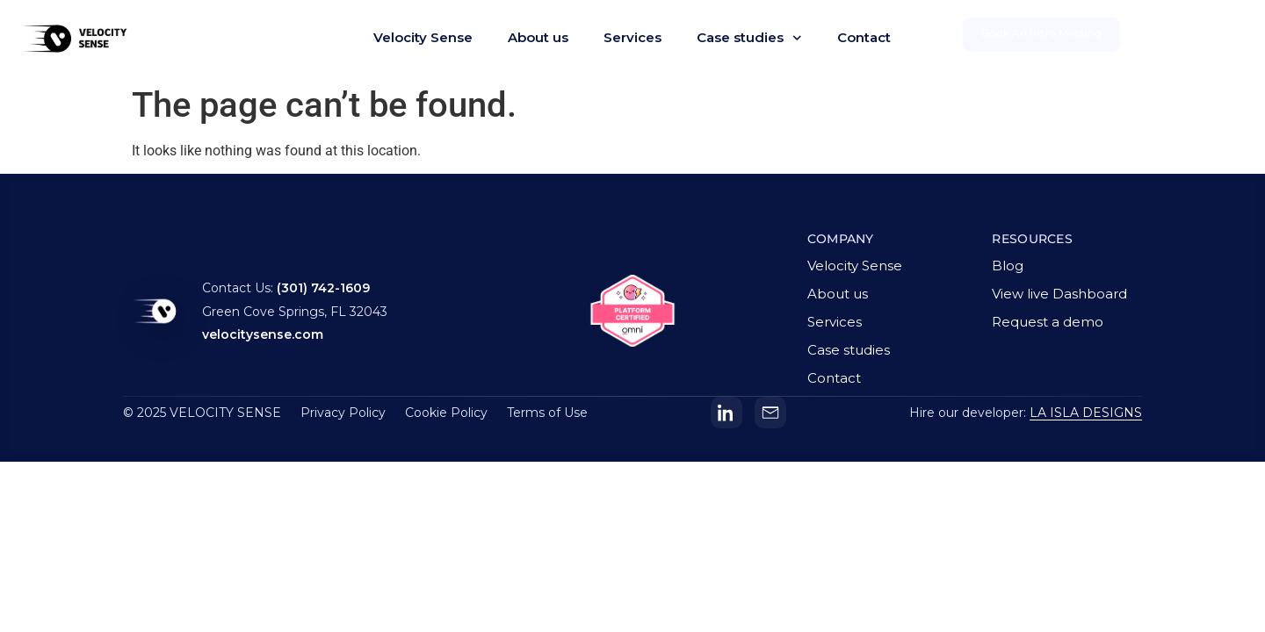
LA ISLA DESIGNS (1086, 412)
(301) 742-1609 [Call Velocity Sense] (323, 288)
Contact (864, 37)
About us (538, 37)
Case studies (749, 38)
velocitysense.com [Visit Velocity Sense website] (262, 334)
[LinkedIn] (726, 412)
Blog (1007, 265)
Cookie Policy (446, 412)
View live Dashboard (1059, 293)
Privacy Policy (343, 412)
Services (632, 37)
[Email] (770, 412)
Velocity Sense (423, 37)
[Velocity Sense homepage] (154, 314)
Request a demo (1047, 321)
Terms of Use (547, 412)
